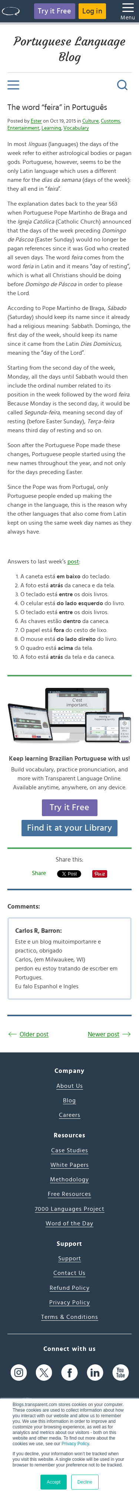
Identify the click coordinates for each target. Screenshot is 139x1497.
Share (39, 873)
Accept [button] (53, 1482)
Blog (69, 1100)
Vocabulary (76, 128)
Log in (92, 11)
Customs (110, 121)
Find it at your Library (69, 828)
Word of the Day (69, 1223)
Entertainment (23, 128)
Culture (90, 121)
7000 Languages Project (70, 1209)
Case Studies (69, 1150)
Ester (36, 121)
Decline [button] (84, 1482)
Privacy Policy (75, 1443)
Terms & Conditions (69, 1317)
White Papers (69, 1165)
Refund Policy (70, 1288)
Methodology (69, 1179)
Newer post (103, 1034)
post (73, 562)
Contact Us (69, 1273)
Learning (51, 128)
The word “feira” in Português (57, 107)
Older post (34, 1034)
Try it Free (54, 11)
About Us (69, 1086)
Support (69, 1258)
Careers (69, 1115)
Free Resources (69, 1194)
